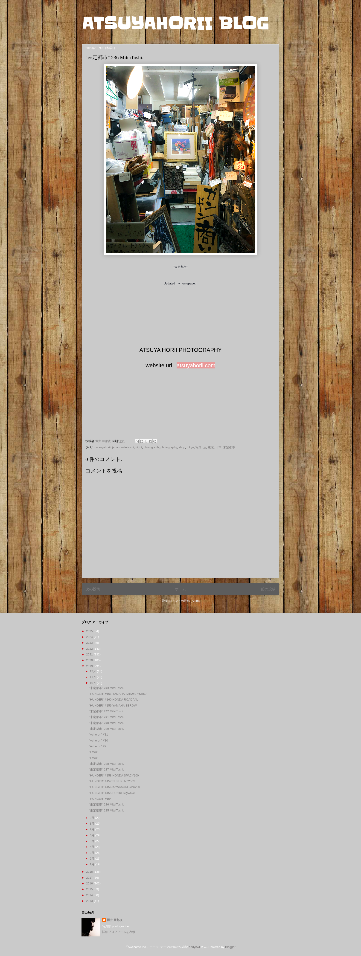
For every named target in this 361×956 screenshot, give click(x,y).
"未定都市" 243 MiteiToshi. (106, 688)
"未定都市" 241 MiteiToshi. (106, 717)
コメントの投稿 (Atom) (184, 601)
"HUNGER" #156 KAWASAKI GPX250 (114, 787)
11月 (93, 677)
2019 (90, 666)
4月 (92, 847)
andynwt (194, 947)
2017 (90, 877)
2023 (90, 642)
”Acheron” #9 (97, 746)
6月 (92, 835)
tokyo (190, 447)
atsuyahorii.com (196, 365)
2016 (90, 883)
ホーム (180, 589)
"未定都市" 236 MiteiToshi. (106, 804)
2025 (90, 631)
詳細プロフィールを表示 (118, 932)
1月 (92, 864)
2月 (92, 858)
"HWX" (93, 752)
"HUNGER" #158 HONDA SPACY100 (114, 775)
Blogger (230, 947)
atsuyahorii (103, 447)
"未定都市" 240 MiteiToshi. (106, 723)
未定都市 (229, 447)
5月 (92, 841)
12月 (93, 671)
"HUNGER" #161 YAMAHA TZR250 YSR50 (117, 693)
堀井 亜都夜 (115, 920)
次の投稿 (92, 589)
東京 (211, 447)
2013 (90, 901)
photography (168, 447)
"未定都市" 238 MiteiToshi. (106, 763)
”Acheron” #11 (98, 734)
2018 (90, 871)
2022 (90, 648)
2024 (90, 637)
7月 (92, 829)
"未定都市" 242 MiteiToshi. (106, 711)
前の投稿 (268, 589)
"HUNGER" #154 (100, 798)
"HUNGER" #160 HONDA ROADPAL (113, 699)
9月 (92, 818)
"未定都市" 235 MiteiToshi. (106, 810)
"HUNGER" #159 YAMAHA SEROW (113, 705)
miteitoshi (127, 447)
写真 (198, 447)
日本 (218, 447)
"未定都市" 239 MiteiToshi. (106, 728)
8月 (92, 823)
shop (182, 447)
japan (115, 447)
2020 (90, 660)
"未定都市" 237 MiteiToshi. (106, 769)
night (139, 447)
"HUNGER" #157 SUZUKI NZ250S (112, 781)
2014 (90, 895)
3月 (92, 853)
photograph (151, 447)
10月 (93, 683)
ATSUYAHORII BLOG (175, 23)
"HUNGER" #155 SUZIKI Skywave (112, 793)
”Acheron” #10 (98, 740)
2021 (90, 654)
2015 (90, 889)
